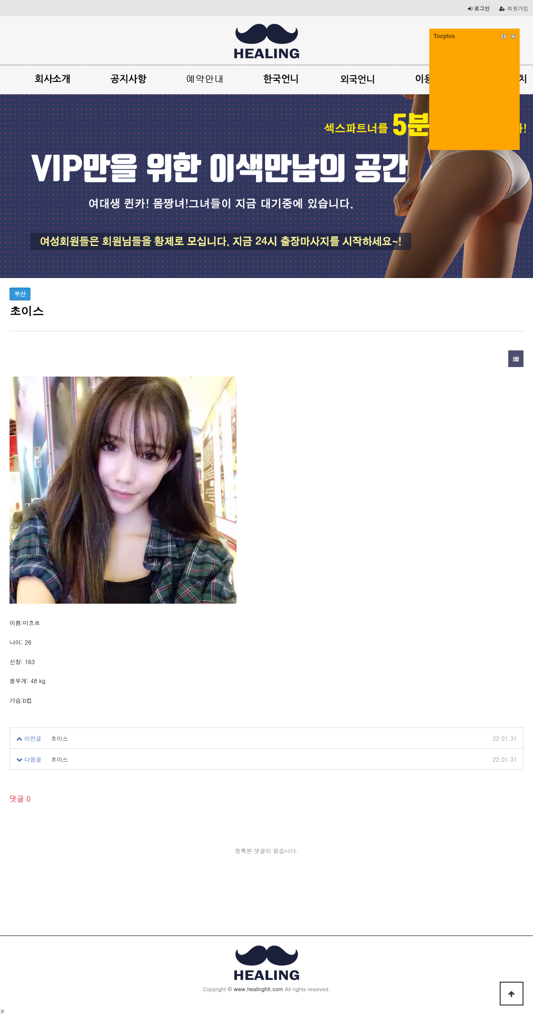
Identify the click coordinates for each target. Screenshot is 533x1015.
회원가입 (513, 8)
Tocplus (444, 36)
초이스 (59, 738)
